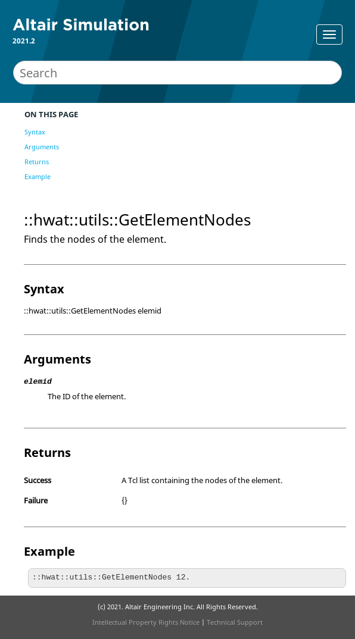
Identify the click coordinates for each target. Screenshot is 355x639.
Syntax (34, 131)
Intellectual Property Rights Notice (146, 622)
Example (37, 176)
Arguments (41, 146)
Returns (36, 161)
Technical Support (235, 622)
